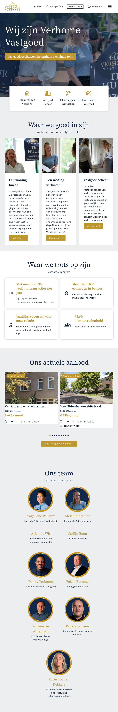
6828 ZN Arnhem (13, 411)
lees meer (17, 238)
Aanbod (37, 6)
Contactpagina (54, 6)
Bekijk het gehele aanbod (57, 443)
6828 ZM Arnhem (68, 411)
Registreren (75, 6)
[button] (50, 435)
